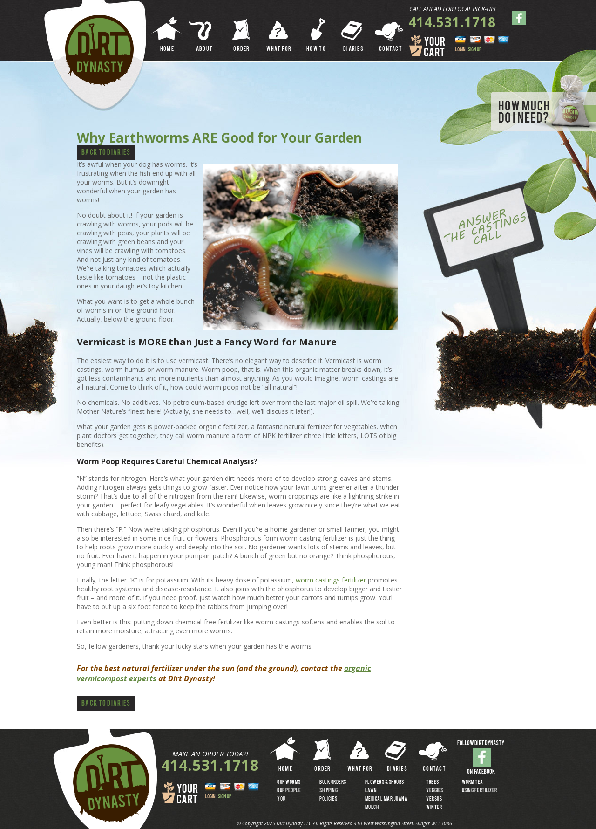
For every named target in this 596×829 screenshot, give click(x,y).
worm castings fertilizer (331, 580)
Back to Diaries (106, 153)
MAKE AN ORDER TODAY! (210, 754)
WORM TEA (472, 782)
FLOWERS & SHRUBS (384, 782)
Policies (328, 799)
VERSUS (434, 799)
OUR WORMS (289, 782)
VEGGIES (434, 790)
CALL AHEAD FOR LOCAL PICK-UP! (452, 9)
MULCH (372, 807)
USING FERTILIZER (479, 790)
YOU (281, 799)
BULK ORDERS (332, 782)
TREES (432, 782)
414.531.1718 (452, 22)
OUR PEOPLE (289, 790)
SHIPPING (328, 790)
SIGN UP (474, 50)
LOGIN (460, 50)
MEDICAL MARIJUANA (386, 799)
